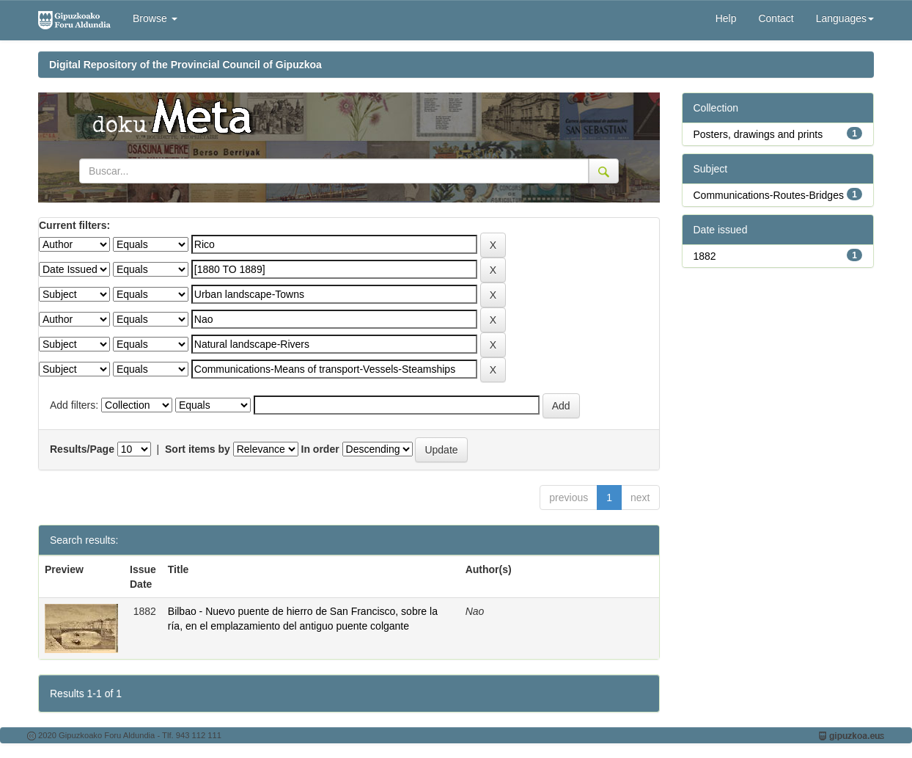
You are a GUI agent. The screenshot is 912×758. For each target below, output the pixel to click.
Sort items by (197, 449)
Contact (775, 18)
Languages (845, 18)
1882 (705, 256)
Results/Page (82, 449)
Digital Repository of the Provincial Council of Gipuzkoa (185, 64)
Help (726, 18)
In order (320, 449)
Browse (155, 18)
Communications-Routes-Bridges (769, 195)
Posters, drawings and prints (758, 134)
